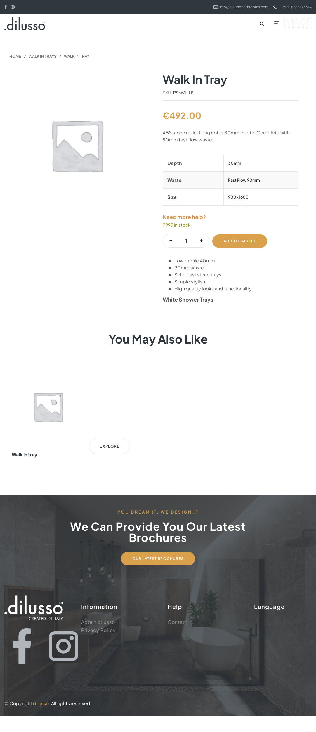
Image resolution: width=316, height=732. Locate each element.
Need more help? (184, 218)
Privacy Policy (98, 645)
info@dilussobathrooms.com (232, 6)
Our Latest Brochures (158, 573)
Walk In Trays (42, 57)
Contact (178, 637)
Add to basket (240, 241)
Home (15, 57)
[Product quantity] (185, 241)
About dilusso (98, 637)
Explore (52, 467)
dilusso (41, 720)
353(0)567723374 (289, 7)
